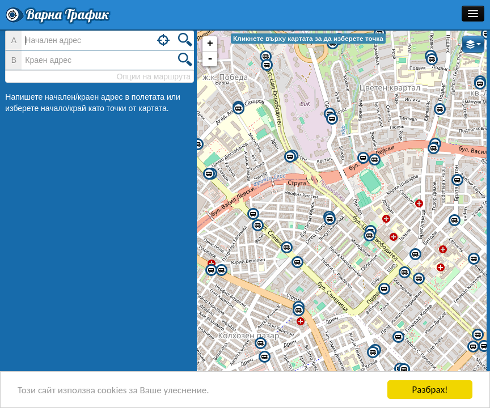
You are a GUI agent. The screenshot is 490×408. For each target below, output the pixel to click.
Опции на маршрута (153, 76)
